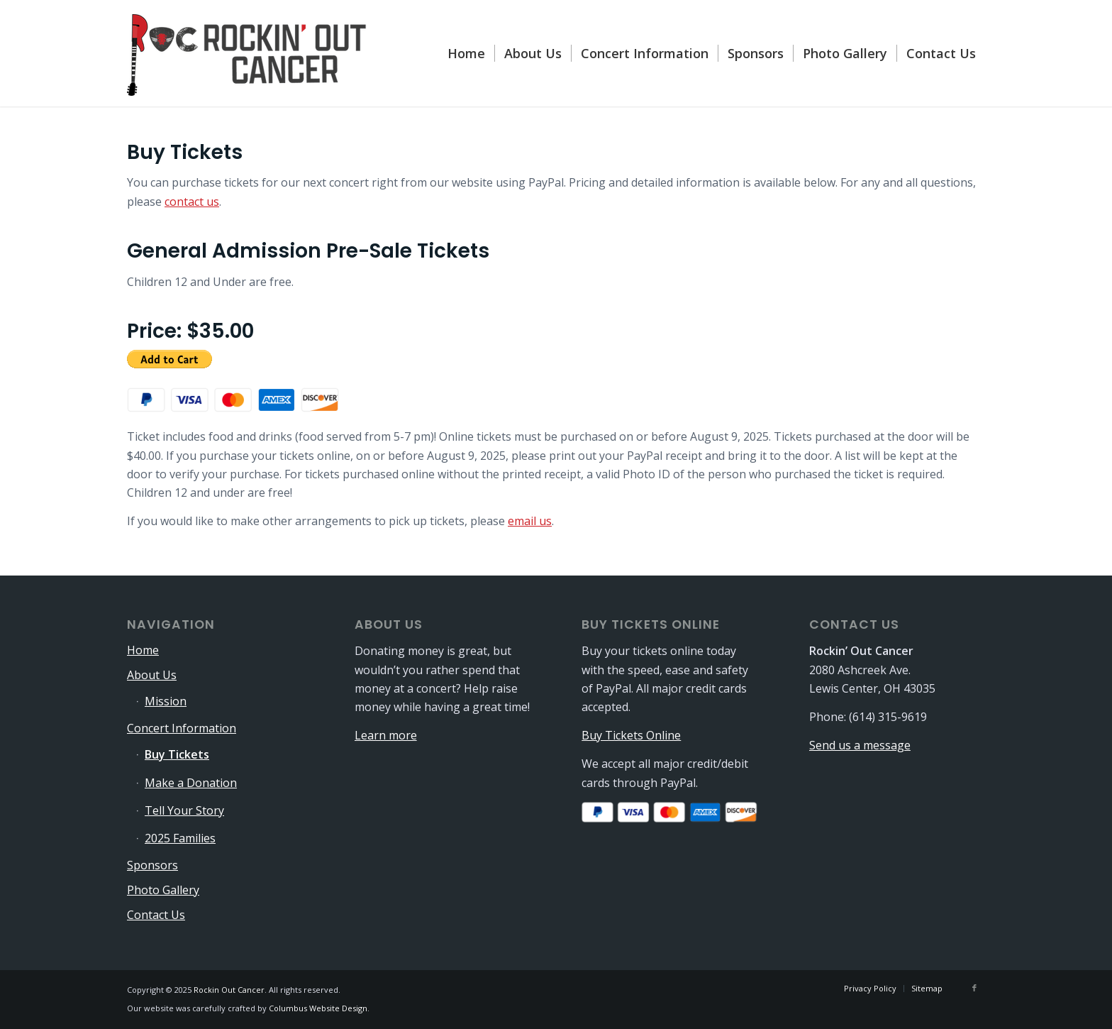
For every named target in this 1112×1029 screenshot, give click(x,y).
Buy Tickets (177, 754)
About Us (152, 675)
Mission (166, 701)
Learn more (386, 735)
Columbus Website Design (318, 1008)
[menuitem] (466, 53)
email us (530, 521)
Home (143, 650)
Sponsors (152, 865)
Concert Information (181, 728)
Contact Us (156, 915)
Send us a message (860, 745)
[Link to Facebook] (974, 987)
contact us (192, 201)
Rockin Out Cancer (229, 989)
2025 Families (180, 838)
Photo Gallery (163, 890)
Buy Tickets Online (631, 735)
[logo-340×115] (247, 53)
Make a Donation (191, 783)
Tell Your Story (184, 810)
